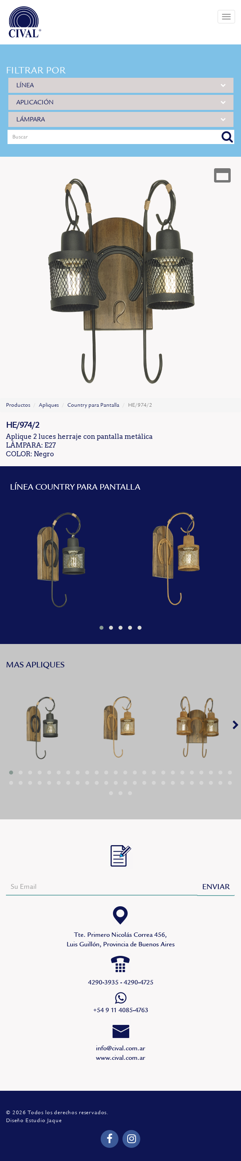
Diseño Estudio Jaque (34, 1120)
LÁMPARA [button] (121, 119)
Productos (18, 405)
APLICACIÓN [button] (121, 102)
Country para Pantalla (93, 405)
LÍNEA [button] (121, 85)
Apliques (49, 405)
